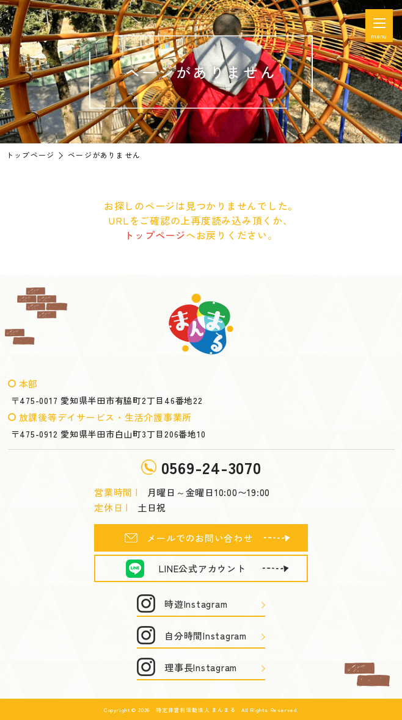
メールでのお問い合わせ (199, 537)
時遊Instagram (195, 603)
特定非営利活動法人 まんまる (196, 710)
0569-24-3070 (211, 467)
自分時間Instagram (205, 635)
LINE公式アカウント (202, 568)
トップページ (30, 154)
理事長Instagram (200, 667)
